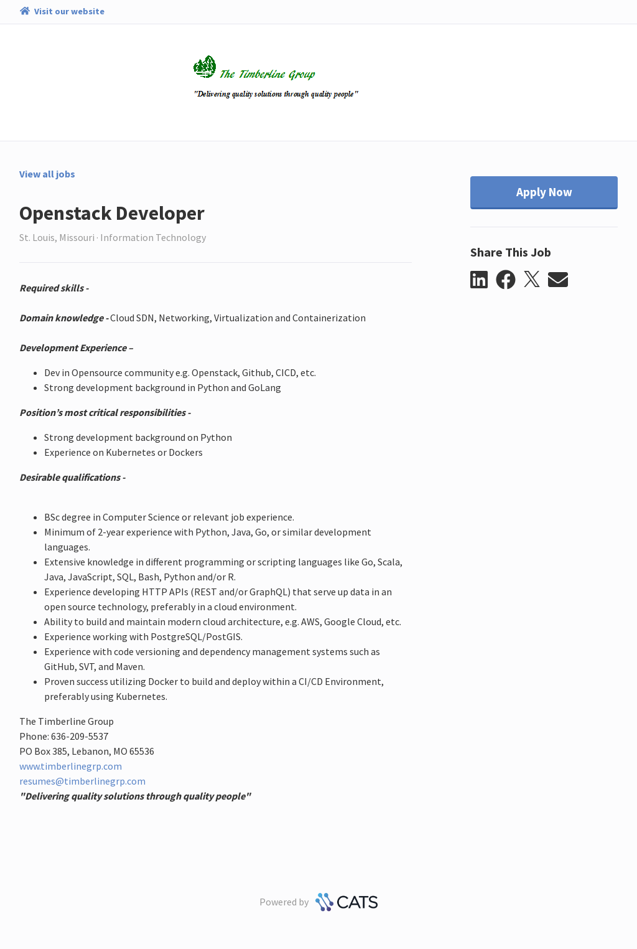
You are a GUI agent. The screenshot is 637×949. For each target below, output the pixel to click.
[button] (483, 280)
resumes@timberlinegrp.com (82, 781)
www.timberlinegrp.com (70, 766)
